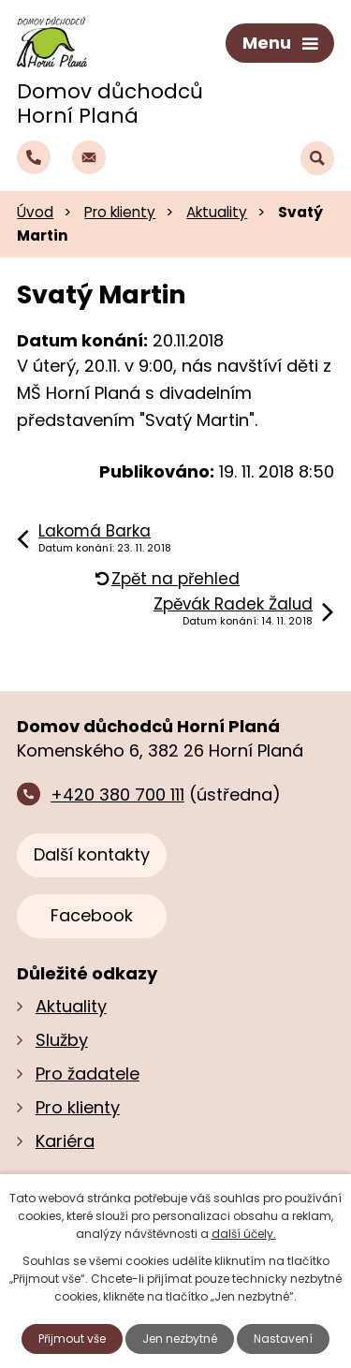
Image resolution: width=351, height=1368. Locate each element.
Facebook (92, 915)
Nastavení (283, 1338)
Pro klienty (119, 212)
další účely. (244, 1234)
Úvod (35, 212)
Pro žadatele (87, 1073)
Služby (62, 1040)
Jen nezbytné (179, 1338)
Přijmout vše (72, 1338)
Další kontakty (92, 854)
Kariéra (65, 1141)
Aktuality (216, 212)
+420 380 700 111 (117, 794)
